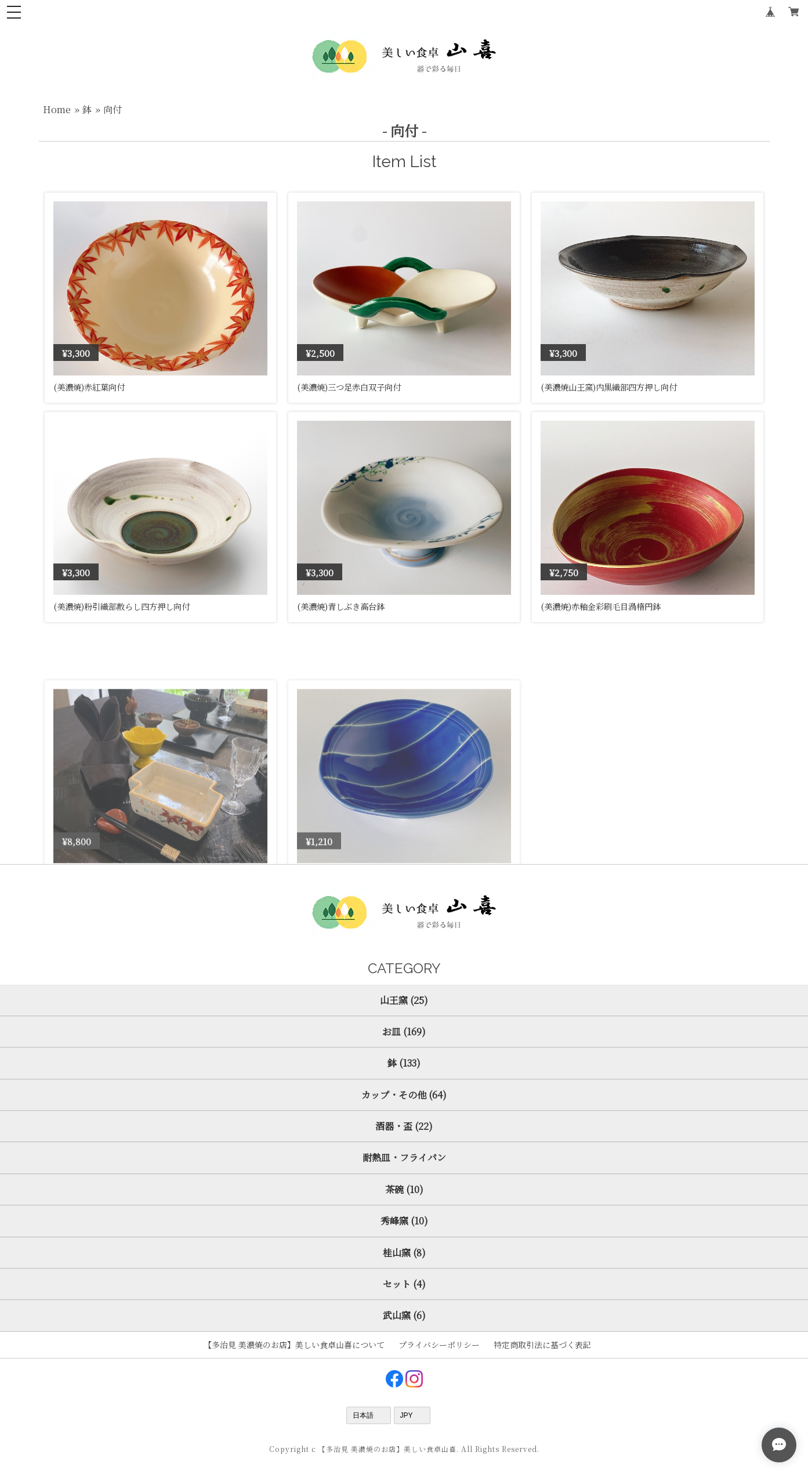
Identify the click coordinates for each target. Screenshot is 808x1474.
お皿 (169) (404, 1031)
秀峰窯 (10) (404, 1220)
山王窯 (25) (404, 1000)
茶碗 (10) (404, 1189)
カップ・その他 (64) (404, 1094)
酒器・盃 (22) (404, 1126)
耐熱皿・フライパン (404, 1157)
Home (57, 109)
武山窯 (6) (404, 1315)
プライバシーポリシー (439, 1344)
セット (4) (404, 1284)
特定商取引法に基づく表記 (542, 1344)
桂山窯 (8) (404, 1252)
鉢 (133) (404, 1063)
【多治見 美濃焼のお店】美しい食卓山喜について (294, 1344)
